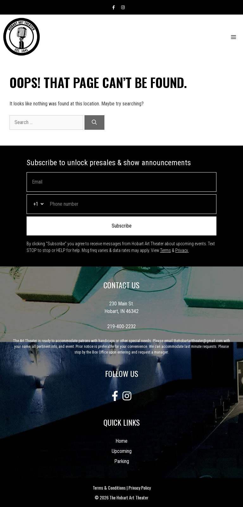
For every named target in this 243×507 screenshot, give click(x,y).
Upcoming (122, 451)
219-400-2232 (121, 326)
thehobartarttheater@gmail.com (198, 341)
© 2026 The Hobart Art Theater (121, 497)
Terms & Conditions (109, 487)
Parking (121, 461)
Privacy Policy (139, 487)
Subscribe (122, 226)
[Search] (94, 122)
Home (121, 441)
